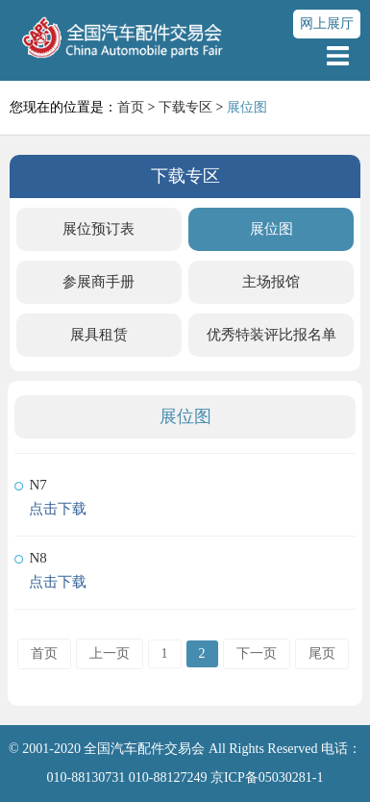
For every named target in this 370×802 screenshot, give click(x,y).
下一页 (256, 653)
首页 (130, 107)
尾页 (321, 653)
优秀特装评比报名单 (271, 334)
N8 (37, 557)
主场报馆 (271, 281)
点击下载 (57, 508)
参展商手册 (98, 281)
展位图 (271, 229)
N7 (37, 484)
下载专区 (185, 107)
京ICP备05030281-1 (266, 777)
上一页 (109, 653)
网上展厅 (327, 23)
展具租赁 (99, 334)
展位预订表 (98, 229)
